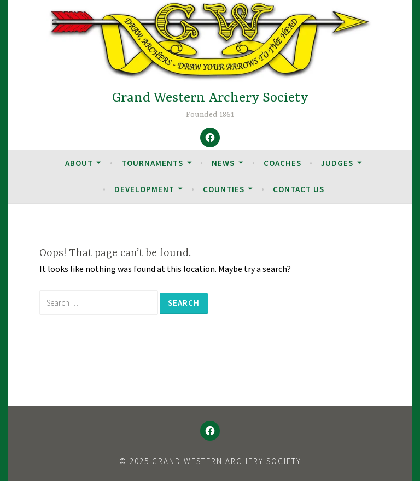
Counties (223, 189)
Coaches (282, 163)
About (79, 163)
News (223, 163)
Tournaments (152, 163)
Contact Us (298, 189)
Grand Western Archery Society (210, 98)
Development (144, 189)
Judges (337, 163)
